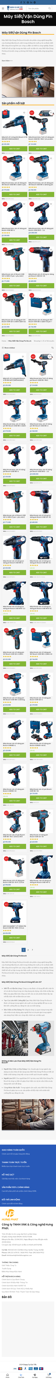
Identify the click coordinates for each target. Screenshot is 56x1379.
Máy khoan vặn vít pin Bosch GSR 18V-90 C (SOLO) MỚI (14, 836)
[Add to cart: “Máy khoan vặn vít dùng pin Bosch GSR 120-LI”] (41, 709)
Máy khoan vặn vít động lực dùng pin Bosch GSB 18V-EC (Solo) (40, 563)
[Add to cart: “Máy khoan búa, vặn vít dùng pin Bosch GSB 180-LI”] (14, 240)
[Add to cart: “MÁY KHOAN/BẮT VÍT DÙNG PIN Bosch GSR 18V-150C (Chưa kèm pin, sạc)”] (14, 937)
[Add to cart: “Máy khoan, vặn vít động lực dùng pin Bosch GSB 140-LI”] (41, 892)
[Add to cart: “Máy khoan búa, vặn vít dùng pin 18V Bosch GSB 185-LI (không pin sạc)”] (41, 194)
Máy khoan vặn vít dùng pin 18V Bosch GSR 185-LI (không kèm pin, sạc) (14, 699)
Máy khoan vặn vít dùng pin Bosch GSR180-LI (13, 744)
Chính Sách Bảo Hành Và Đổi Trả (14, 1286)
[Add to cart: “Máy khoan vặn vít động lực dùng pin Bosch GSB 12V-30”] (41, 285)
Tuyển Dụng (6, 1268)
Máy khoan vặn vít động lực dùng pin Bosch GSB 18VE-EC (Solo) (41, 608)
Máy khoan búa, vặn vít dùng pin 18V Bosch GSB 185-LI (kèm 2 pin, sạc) (14, 184)
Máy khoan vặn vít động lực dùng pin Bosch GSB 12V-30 (41, 275)
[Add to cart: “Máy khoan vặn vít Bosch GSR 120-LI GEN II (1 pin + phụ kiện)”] (14, 285)
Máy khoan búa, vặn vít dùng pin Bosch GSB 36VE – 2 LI (41, 229)
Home (4, 341)
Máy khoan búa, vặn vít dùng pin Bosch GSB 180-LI (14, 229)
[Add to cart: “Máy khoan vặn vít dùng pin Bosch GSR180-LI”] (14, 755)
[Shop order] (52, 348)
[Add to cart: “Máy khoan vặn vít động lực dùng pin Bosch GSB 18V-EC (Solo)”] (41, 572)
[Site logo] (15, 8)
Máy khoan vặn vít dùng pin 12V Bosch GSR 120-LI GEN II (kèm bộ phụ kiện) (14, 321)
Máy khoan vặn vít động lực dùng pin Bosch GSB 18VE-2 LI (14, 607)
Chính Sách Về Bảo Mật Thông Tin (15, 1282)
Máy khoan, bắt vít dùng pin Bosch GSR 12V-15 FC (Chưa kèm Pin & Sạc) (13, 882)
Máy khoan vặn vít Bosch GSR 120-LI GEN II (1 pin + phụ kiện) (13, 275)
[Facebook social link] (21, 2)
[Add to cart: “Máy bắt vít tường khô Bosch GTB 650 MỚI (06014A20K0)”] (14, 148)
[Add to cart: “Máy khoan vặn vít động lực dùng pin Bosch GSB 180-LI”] (14, 572)
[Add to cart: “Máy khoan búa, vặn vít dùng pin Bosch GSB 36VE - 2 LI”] (41, 237)
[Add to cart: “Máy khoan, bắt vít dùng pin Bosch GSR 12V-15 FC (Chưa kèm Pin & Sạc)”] (14, 889)
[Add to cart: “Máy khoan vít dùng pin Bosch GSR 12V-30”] (41, 846)
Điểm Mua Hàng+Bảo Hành (12, 1271)
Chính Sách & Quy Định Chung (13, 1279)
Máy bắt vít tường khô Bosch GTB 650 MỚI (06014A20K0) (14, 138)
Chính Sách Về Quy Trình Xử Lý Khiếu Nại (17, 1289)
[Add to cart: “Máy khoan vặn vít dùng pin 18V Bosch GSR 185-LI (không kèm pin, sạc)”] (14, 709)
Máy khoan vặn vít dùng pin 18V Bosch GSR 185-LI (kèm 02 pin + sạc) (40, 321)
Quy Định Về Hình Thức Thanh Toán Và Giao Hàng (20, 1292)
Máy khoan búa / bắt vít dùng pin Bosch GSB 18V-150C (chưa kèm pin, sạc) (41, 139)
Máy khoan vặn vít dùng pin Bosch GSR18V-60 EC (40, 744)
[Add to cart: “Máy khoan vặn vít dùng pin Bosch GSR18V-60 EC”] (41, 755)
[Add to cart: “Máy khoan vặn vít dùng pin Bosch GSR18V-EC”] (14, 800)
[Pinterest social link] (28, 2)
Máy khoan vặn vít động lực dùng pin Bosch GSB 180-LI (13, 562)
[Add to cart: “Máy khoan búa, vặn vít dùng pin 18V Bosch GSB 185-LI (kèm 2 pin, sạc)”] (14, 194)
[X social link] (24, 2)
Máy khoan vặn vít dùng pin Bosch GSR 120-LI (40, 699)
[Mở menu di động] (3, 8)
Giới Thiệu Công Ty (9, 1265)
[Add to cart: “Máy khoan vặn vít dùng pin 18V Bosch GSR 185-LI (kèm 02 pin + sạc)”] (41, 331)
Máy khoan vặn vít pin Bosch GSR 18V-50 (41, 790)
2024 (27, 1364)
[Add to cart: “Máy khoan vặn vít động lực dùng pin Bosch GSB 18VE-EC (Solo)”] (41, 618)
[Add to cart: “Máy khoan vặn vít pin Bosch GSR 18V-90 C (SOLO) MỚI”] (14, 846)
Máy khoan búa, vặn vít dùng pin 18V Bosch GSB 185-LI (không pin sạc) (41, 184)
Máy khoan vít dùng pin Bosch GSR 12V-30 (39, 836)
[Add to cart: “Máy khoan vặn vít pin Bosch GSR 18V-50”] (41, 798)
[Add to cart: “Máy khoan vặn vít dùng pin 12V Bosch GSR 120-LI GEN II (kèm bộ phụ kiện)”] (14, 331)
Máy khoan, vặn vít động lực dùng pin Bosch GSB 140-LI (40, 881)
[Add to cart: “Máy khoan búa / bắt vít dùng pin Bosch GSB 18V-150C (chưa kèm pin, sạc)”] (41, 148)
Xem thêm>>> (7, 61)
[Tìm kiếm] (39, 8)
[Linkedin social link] (31, 2)
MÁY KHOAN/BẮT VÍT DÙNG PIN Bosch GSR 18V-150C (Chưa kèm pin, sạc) (14, 928)
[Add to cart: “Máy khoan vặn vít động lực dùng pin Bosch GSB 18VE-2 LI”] (14, 618)
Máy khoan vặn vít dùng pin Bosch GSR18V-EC (13, 790)
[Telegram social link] (34, 2)
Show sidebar (9, 348)
